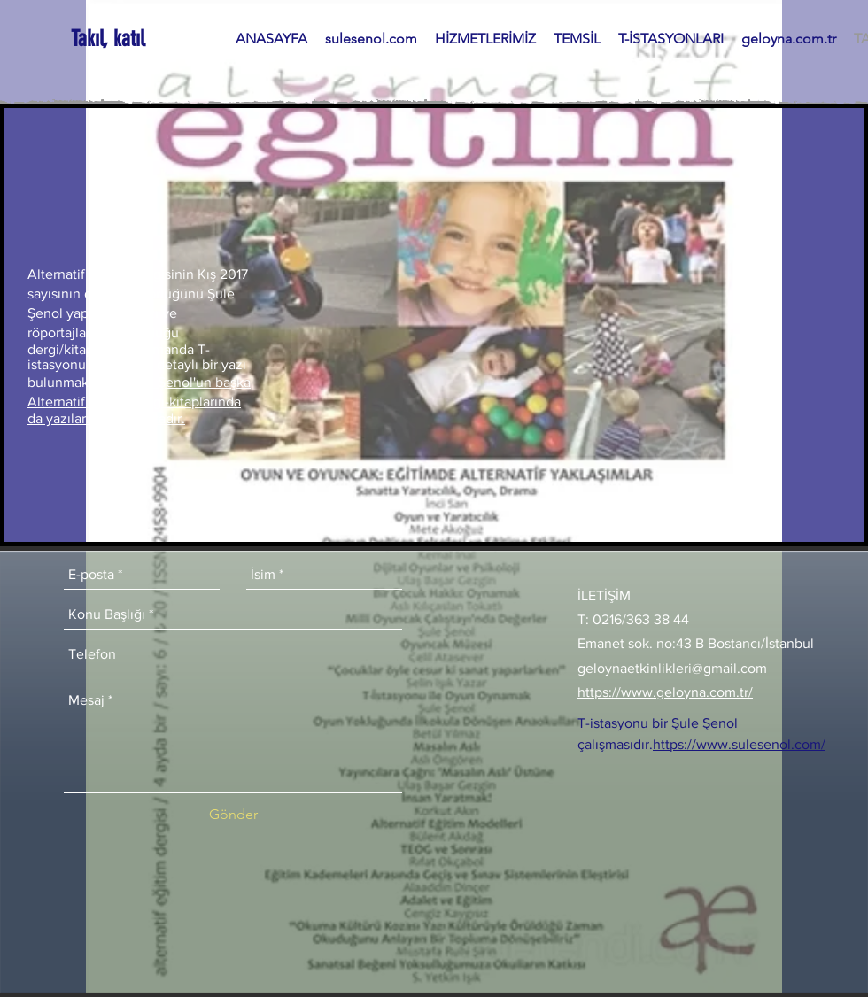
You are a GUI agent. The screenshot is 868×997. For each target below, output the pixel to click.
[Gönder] (233, 814)
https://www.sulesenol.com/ (739, 744)
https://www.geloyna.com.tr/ (665, 691)
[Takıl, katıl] (109, 38)
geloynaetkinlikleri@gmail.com (672, 668)
